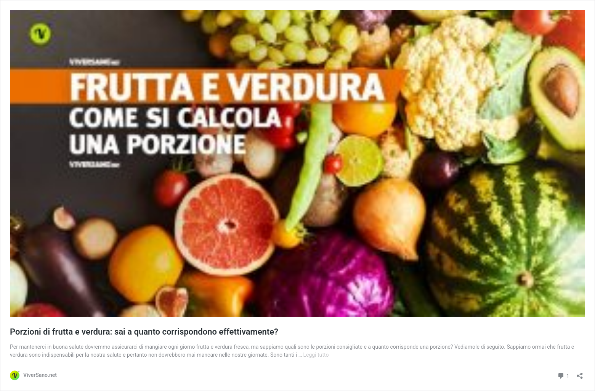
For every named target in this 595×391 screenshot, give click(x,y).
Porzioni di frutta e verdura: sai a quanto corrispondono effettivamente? (144, 332)
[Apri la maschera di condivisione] (579, 373)
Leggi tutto (316, 355)
